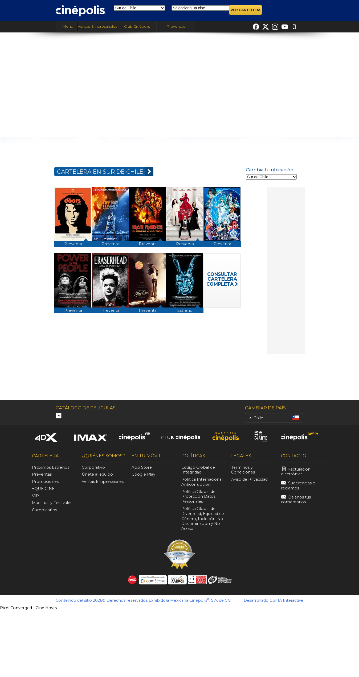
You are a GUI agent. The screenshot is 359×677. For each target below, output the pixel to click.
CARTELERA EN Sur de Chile (105, 171)
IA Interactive (290, 600)
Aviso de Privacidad (249, 479)
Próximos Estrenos (50, 467)
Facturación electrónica (296, 472)
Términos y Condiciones (243, 470)
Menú (67, 26)
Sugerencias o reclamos (298, 486)
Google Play (143, 474)
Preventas (175, 26)
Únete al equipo (97, 474)
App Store (142, 467)
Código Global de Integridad (198, 470)
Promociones (45, 481)
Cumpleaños (44, 510)
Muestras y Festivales (52, 502)
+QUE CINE (43, 488)
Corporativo (93, 467)
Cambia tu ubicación (269, 169)
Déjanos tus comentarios (296, 500)
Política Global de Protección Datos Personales (198, 496)
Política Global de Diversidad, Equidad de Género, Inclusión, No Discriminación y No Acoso (202, 518)
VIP (35, 495)
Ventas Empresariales (97, 26)
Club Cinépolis (137, 26)
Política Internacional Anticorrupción (202, 482)
